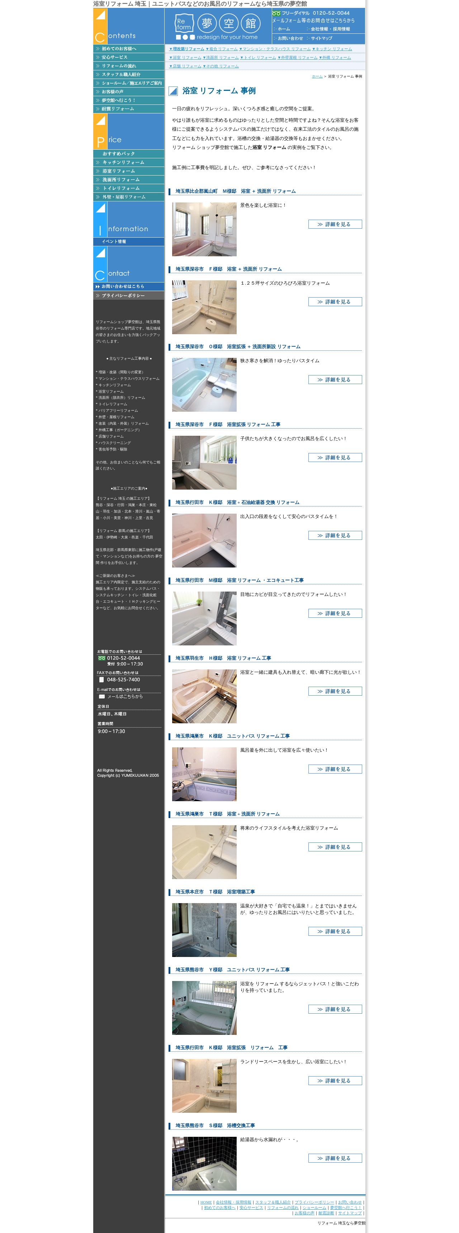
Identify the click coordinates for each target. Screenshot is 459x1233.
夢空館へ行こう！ (346, 1207)
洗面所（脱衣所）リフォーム (122, 398)
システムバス (146, 588)
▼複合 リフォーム (221, 49)
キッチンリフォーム (115, 385)
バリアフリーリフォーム (118, 410)
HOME (206, 1202)
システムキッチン (110, 595)
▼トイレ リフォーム (258, 57)
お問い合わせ (350, 1202)
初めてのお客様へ (220, 1207)
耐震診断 (326, 1213)
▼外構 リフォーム (335, 57)
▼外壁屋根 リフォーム (297, 57)
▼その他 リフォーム (220, 66)
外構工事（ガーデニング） (120, 430)
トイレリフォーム (113, 404)
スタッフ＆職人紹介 (273, 1202)
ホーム (317, 76)
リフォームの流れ (283, 1207)
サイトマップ (350, 1213)
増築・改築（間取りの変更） (122, 372)
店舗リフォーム (111, 436)
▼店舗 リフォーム (185, 66)
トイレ (133, 595)
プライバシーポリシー (314, 1202)
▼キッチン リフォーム (332, 49)
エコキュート (113, 601)
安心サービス (251, 1207)
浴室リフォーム (111, 391)
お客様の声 (304, 1213)
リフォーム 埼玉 (331, 1223)
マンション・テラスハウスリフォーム (129, 378)
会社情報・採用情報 (233, 1202)
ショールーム (314, 1207)
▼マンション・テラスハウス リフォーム (275, 49)
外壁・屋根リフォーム (116, 417)
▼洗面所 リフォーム (220, 57)
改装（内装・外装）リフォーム (124, 423)
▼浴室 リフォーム (185, 57)
